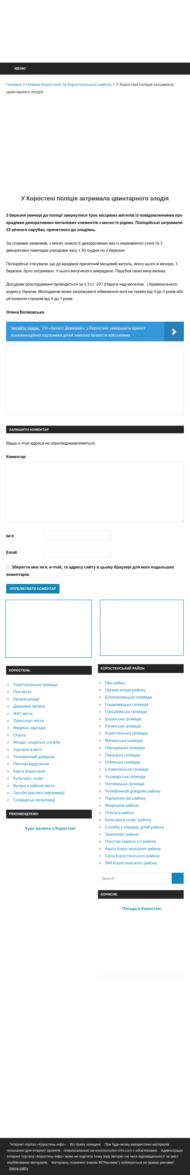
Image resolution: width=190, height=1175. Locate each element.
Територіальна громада (35, 684)
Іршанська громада (123, 718)
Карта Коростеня (29, 771)
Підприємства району (125, 798)
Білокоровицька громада (128, 697)
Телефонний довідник (34, 756)
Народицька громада (125, 747)
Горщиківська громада (126, 711)
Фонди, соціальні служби (36, 742)
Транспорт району (122, 834)
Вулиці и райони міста (34, 785)
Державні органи (29, 706)
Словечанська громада (127, 769)
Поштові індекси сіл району (130, 841)
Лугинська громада (123, 725)
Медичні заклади (29, 727)
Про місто (22, 691)
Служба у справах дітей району (134, 827)
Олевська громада (122, 762)
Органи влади (26, 698)
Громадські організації (34, 799)
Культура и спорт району (128, 819)
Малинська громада (124, 740)
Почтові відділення (31, 763)
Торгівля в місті (27, 749)
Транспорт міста (28, 720)
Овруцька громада (122, 754)
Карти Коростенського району (133, 848)
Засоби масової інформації (39, 792)
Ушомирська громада (125, 776)
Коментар (16, 456)
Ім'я (10, 535)
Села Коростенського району (132, 855)
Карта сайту (18, 1168)
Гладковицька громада (126, 704)
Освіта (19, 735)
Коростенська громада (126, 733)
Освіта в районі (119, 812)
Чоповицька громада (124, 783)
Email (11, 552)
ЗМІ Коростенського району (131, 862)
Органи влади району (125, 689)
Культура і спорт (28, 778)
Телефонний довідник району (133, 790)
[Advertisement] (95, 43)
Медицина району (122, 805)
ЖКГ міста (23, 713)
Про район (115, 682)
